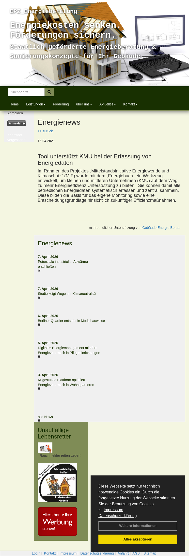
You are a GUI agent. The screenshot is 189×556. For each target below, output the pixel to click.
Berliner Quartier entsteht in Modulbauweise (71, 321)
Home (14, 104)
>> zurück (45, 131)
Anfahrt (123, 553)
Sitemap (149, 553)
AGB (136, 553)
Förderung (61, 104)
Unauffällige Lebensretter (54, 433)
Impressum (113, 510)
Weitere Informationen (138, 526)
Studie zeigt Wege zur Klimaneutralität (67, 294)
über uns (84, 104)
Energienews (55, 243)
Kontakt (130, 104)
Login (36, 553)
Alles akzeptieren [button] (137, 539)
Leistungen (36, 104)
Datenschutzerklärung (117, 516)
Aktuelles (107, 104)
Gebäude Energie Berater (162, 228)
